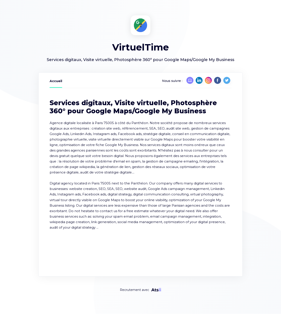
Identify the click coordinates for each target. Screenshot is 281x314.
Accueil (56, 81)
